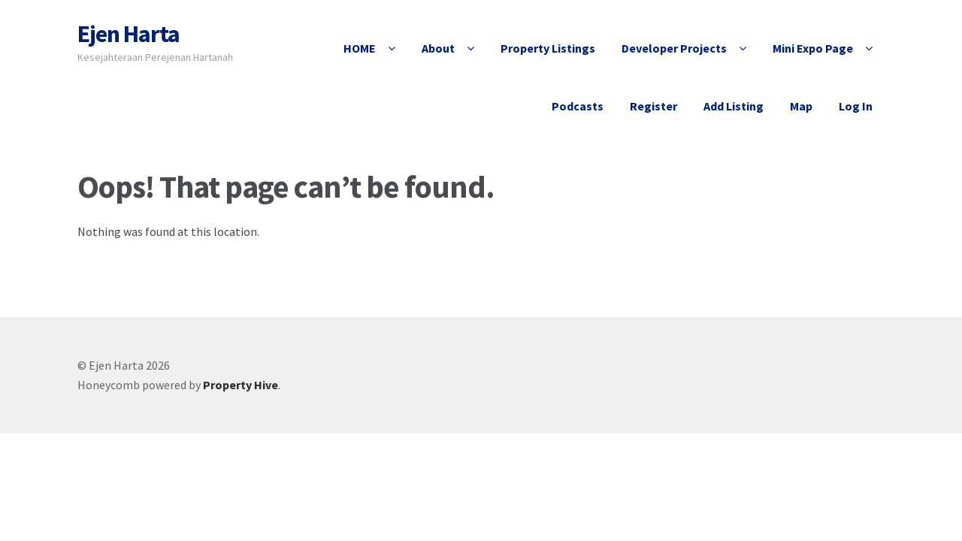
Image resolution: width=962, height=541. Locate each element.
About (438, 48)
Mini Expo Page (813, 48)
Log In (856, 105)
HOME (359, 48)
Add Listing (733, 105)
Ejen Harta (128, 34)
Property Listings (548, 48)
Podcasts (578, 105)
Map (801, 105)
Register (653, 105)
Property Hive (240, 384)
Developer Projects (674, 48)
